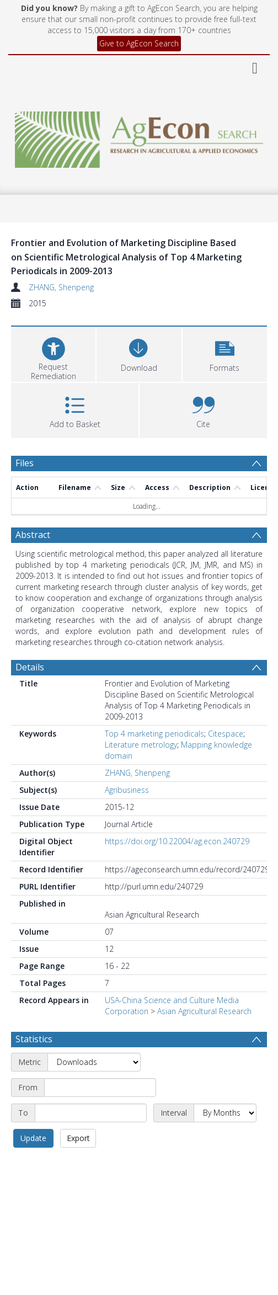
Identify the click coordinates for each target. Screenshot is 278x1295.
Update (33, 1138)
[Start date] (100, 1087)
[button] (225, 353)
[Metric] (94, 1062)
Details (29, 667)
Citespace (225, 733)
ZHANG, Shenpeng (61, 287)
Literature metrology (141, 744)
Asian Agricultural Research (204, 1011)
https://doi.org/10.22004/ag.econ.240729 (177, 841)
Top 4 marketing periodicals (154, 733)
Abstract (32, 535)
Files (24, 463)
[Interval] (225, 1113)
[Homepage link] (139, 137)
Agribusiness (127, 790)
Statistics (33, 1039)
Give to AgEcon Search (139, 43)
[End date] (91, 1113)
